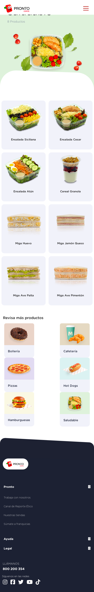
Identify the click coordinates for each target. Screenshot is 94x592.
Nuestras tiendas (14, 515)
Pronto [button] (9, 486)
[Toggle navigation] (86, 8)
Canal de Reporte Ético (18, 506)
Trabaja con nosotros (17, 497)
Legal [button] (8, 548)
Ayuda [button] (8, 538)
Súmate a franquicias (17, 524)
